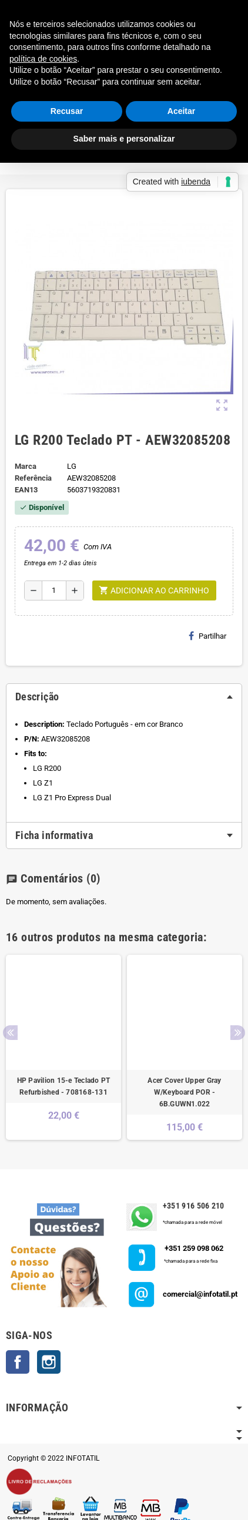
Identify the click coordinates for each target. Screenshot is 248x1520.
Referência (33, 478)
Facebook (17, 1362)
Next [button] (237, 1032)
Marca (25, 466)
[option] (63, 1047)
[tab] (124, 697)
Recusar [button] (67, 111)
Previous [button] (10, 1032)
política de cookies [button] (43, 58)
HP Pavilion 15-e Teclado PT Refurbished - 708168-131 (63, 1086)
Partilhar (207, 635)
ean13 (26, 489)
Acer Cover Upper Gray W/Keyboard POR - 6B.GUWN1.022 (184, 1092)
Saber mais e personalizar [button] (124, 138)
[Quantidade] (54, 590)
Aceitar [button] (181, 111)
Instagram (49, 1362)
